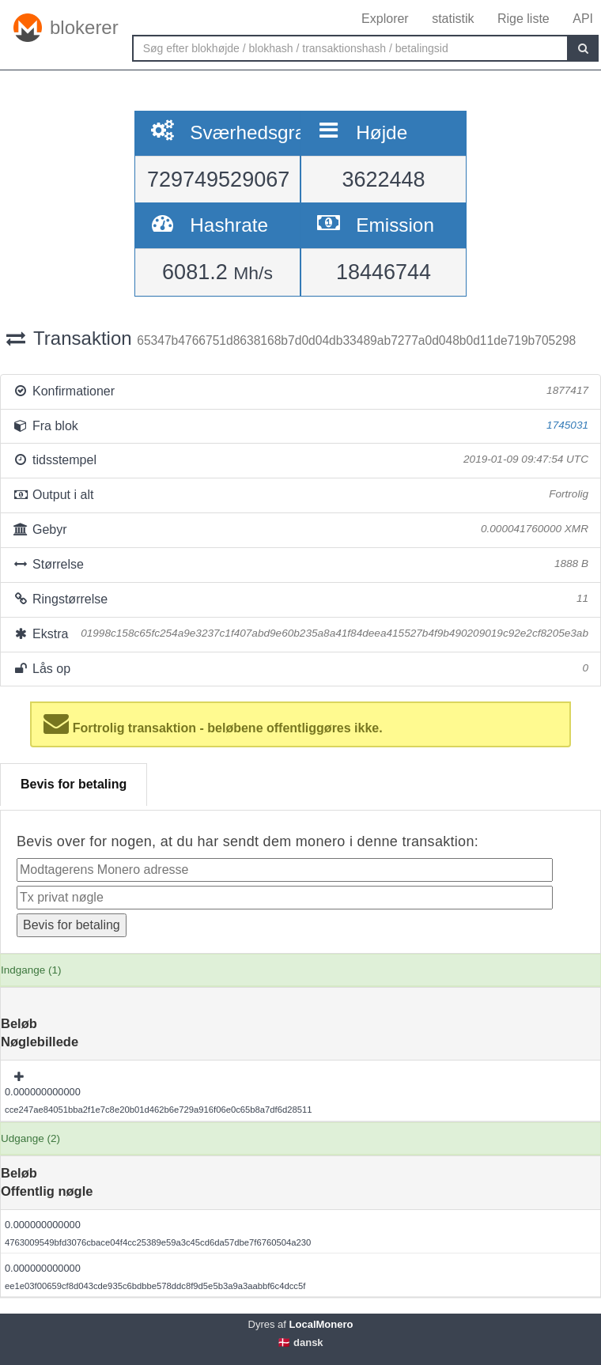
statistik (453, 18)
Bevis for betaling (74, 784)
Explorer (385, 18)
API (583, 18)
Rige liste (523, 18)
